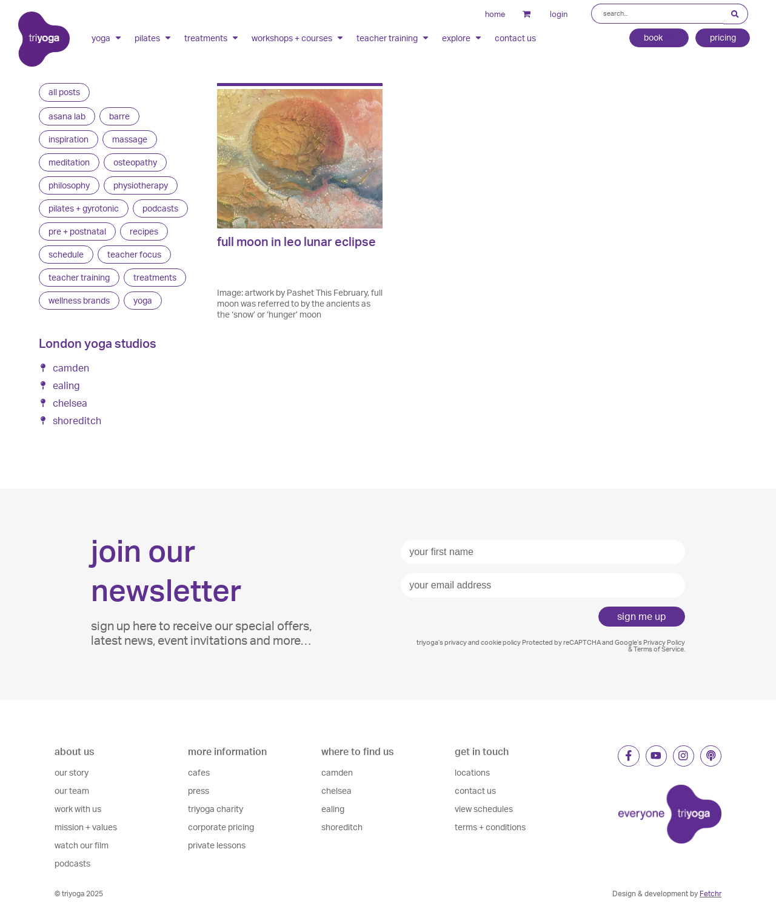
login (553, 14)
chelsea (336, 790)
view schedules (484, 809)
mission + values (86, 827)
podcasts (72, 863)
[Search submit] (735, 14)
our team (72, 790)
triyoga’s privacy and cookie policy (468, 642)
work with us (78, 809)
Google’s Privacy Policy (650, 642)
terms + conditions (490, 827)
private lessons (217, 845)
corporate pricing (221, 827)
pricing (722, 38)
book (658, 38)
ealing (332, 809)
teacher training (393, 38)
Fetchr (710, 893)
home (489, 14)
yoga (107, 38)
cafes (199, 772)
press (198, 790)
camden (337, 772)
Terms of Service (659, 649)
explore (462, 38)
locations (472, 772)
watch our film (82, 845)
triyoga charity (215, 809)
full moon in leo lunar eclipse (296, 241)
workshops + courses (298, 38)
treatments (211, 38)
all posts (64, 92)
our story (72, 772)
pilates (153, 38)
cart (517, 14)
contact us (515, 38)
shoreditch (342, 827)
